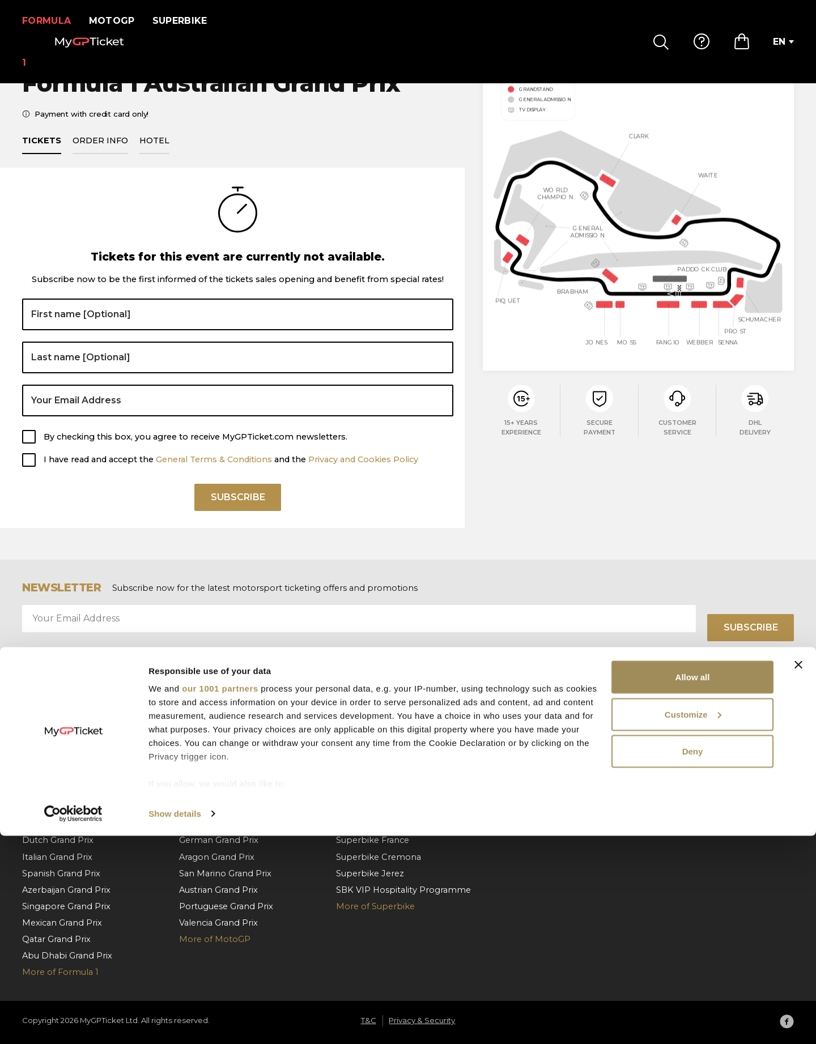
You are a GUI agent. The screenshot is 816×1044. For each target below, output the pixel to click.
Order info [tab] (100, 153)
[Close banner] (798, 873)
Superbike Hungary (376, 774)
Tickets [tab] (41, 153)
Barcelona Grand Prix (65, 774)
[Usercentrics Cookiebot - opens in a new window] (73, 1021)
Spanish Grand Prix (218, 741)
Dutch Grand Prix (58, 841)
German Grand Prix (218, 841)
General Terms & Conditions (214, 473)
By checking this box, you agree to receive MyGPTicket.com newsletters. (195, 450)
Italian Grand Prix (214, 774)
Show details (174, 1021)
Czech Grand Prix (214, 808)
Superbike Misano (373, 824)
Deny (692, 959)
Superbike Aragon (373, 808)
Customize (693, 922)
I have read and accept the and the (231, 473)
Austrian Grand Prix (61, 791)
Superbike (186, 20)
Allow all (692, 885)
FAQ (503, 741)
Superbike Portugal (377, 741)
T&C (659, 758)
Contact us (516, 808)
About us (669, 741)
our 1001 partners (220, 896)
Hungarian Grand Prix (66, 824)
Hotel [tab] (154, 153)
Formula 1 (50, 20)
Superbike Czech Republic (391, 791)
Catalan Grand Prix (217, 758)
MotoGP (119, 20)
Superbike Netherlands (384, 758)
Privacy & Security (687, 774)
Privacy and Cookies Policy (363, 473)
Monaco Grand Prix (62, 758)
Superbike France (372, 841)
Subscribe (238, 514)
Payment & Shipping (537, 774)
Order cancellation (532, 791)
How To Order (523, 758)
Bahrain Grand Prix (60, 741)
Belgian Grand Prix (60, 808)
